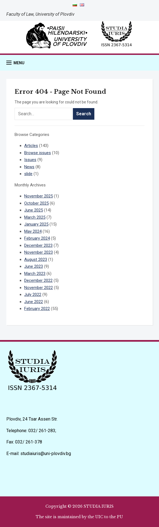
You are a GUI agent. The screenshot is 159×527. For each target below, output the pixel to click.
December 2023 (38, 245)
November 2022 (38, 287)
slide (28, 173)
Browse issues (37, 152)
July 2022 (32, 294)
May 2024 (33, 231)
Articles (31, 145)
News (29, 166)
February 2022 (37, 308)
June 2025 (33, 210)
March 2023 (34, 273)
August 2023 (35, 259)
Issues (30, 159)
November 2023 (38, 252)
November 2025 (38, 196)
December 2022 (38, 280)
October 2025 (36, 203)
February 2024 (37, 238)
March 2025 (34, 217)
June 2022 (33, 301)
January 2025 (36, 224)
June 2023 (33, 266)
